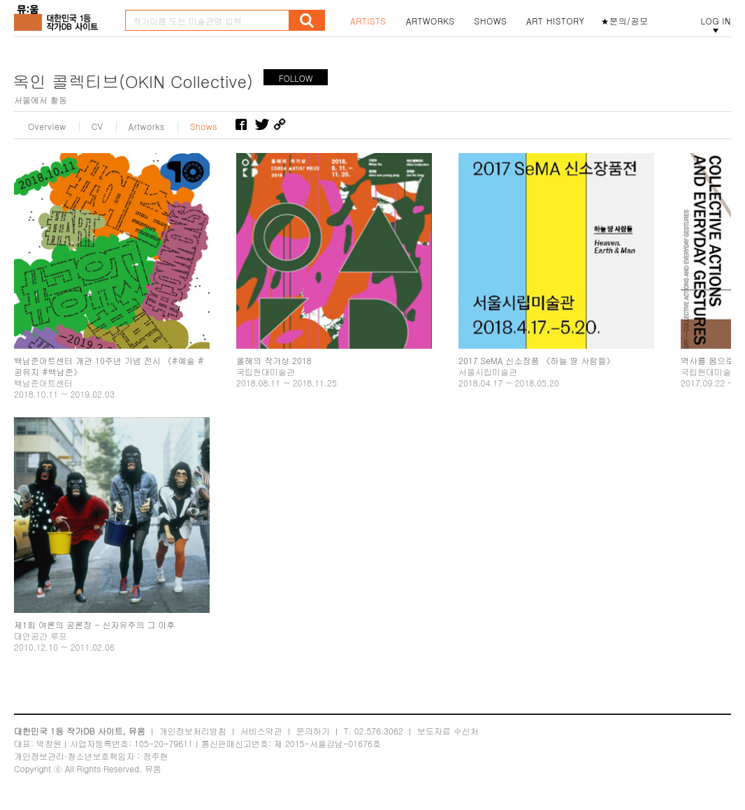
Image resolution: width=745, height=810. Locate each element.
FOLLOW (296, 78)
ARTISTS (368, 21)
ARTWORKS (430, 21)
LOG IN (715, 21)
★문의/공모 (625, 21)
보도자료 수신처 (448, 731)
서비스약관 (261, 731)
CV (97, 126)
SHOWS (491, 21)
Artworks (147, 126)
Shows (204, 126)
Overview (47, 126)
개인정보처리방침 (192, 731)
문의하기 (313, 731)
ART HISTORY (555, 21)
